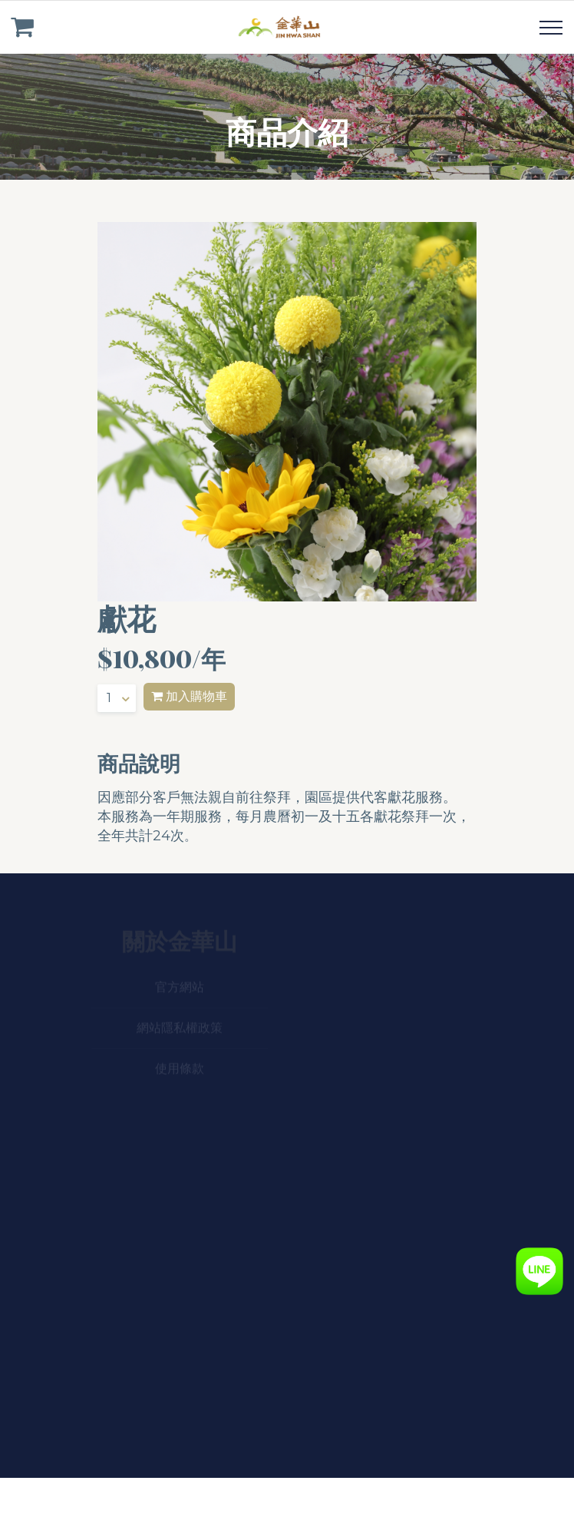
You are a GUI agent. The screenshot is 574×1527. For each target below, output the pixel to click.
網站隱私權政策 (180, 1029)
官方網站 (179, 988)
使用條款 (179, 1069)
